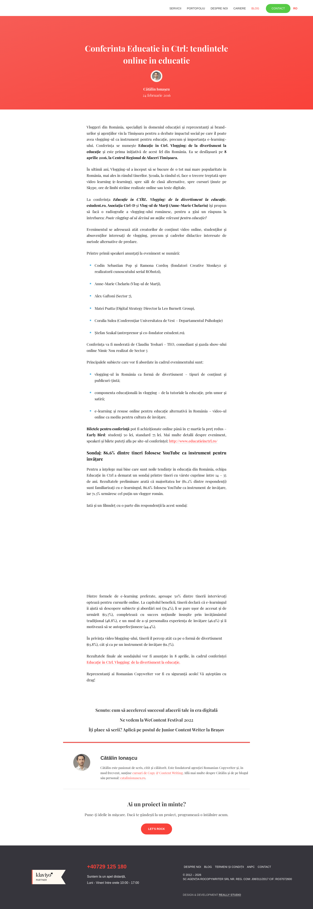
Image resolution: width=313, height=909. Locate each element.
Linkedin (192, 886)
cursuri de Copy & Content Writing (157, 773)
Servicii (175, 8)
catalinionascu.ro (132, 778)
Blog (255, 8)
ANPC (251, 866)
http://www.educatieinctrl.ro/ (193, 440)
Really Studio (230, 894)
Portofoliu (196, 8)
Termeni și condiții (229, 866)
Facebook (185, 886)
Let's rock (156, 828)
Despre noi (219, 8)
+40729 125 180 (107, 866)
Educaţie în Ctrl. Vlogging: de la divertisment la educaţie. (133, 662)
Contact (278, 8)
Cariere (239, 8)
